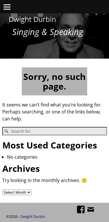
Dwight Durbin (32, 19)
